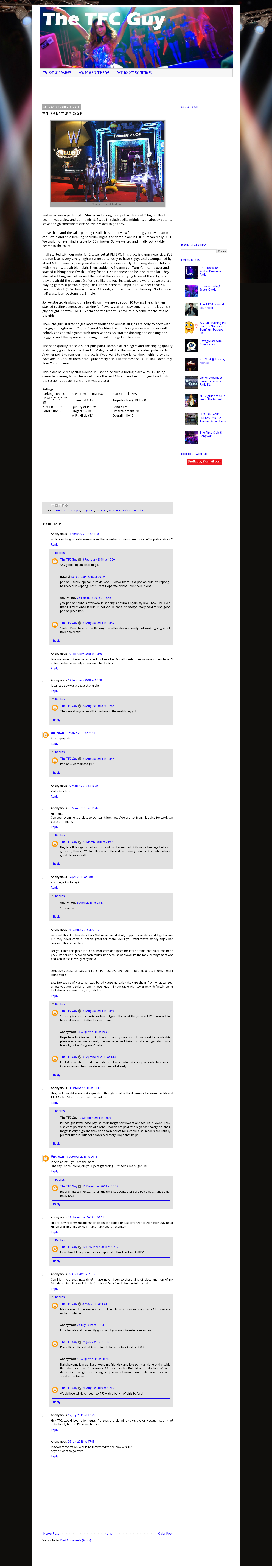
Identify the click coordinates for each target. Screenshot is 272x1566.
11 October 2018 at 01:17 (84, 1088)
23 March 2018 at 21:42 (97, 842)
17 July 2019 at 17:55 (81, 1415)
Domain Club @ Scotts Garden (210, 287)
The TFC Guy (68, 559)
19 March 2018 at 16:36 (83, 786)
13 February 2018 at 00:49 (88, 577)
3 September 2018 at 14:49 (99, 1057)
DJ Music (58, 510)
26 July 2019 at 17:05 (81, 1441)
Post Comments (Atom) (75, 1540)
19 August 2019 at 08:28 (93, 1359)
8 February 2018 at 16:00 (98, 559)
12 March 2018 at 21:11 (80, 733)
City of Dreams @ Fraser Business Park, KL (211, 381)
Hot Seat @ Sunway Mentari (212, 361)
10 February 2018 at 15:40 (85, 654)
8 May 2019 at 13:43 (95, 1304)
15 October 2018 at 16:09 (94, 1118)
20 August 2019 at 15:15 (98, 1388)
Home (109, 1533)
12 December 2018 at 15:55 (100, 1186)
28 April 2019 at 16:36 (82, 1274)
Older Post (165, 1533)
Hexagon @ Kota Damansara (211, 342)
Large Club (88, 510)
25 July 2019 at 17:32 (95, 1342)
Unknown (57, 733)
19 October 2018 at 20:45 (81, 1157)
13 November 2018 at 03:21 (86, 1217)
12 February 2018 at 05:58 (85, 680)
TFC (134, 510)
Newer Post (51, 1533)
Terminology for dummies (134, 73)
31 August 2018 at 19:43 (93, 1032)
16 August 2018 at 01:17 (83, 930)
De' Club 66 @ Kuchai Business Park (210, 271)
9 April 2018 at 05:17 (90, 903)
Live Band (101, 510)
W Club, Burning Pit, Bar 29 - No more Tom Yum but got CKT (213, 328)
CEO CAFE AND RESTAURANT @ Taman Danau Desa (213, 417)
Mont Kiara (115, 510)
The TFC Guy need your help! (212, 306)
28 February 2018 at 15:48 (94, 598)
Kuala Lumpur (72, 510)
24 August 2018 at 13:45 (98, 623)
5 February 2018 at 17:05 (84, 534)
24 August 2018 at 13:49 (98, 1011)
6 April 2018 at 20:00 (81, 877)
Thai (140, 510)
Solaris (127, 510)
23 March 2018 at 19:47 (83, 808)
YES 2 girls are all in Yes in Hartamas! (212, 397)
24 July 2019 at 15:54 (90, 1325)
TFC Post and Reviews (57, 73)
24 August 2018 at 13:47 (98, 706)
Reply (54, 544)
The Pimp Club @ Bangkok (211, 434)
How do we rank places (94, 73)
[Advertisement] (131, 90)
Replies (60, 553)
